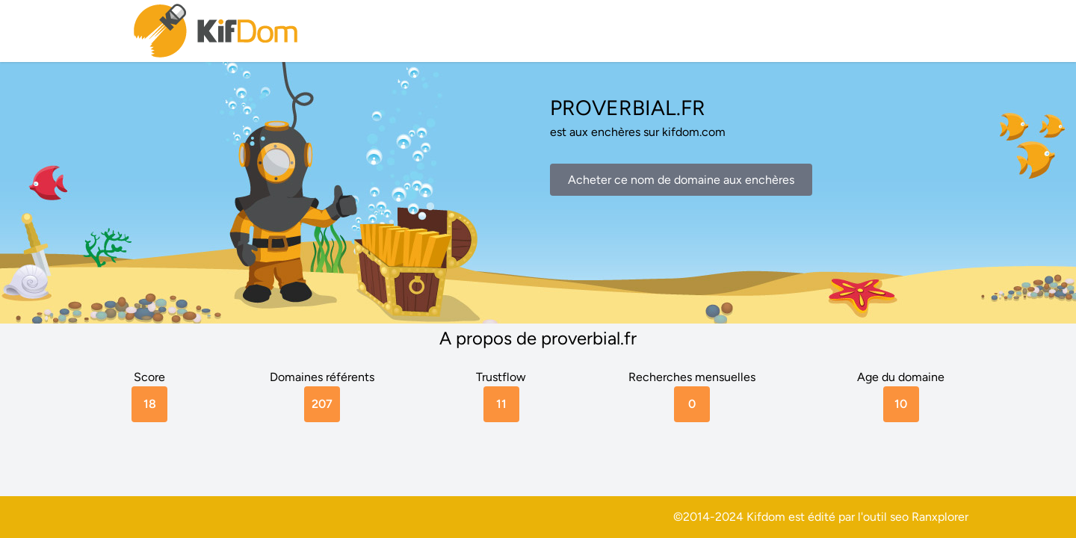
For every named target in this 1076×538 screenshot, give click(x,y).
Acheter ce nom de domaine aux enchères (681, 180)
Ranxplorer (940, 517)
